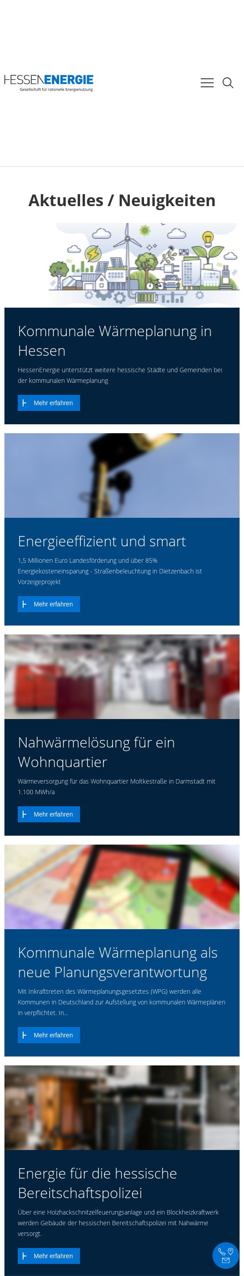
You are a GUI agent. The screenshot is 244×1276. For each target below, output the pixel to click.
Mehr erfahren (53, 402)
